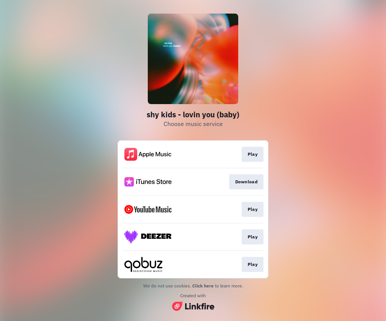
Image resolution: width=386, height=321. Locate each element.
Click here (203, 286)
